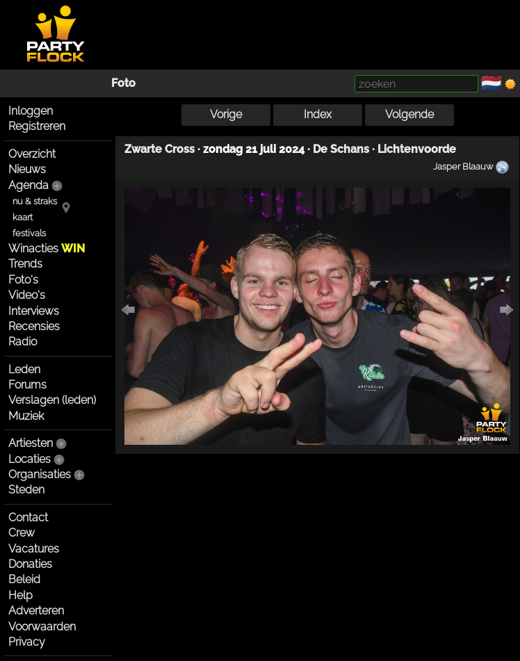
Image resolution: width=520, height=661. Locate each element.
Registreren (36, 126)
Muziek (26, 416)
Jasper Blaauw (463, 166)
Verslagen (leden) (52, 400)
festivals (29, 233)
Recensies (34, 326)
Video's (26, 295)
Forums (27, 384)
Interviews (33, 311)
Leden (24, 369)
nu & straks (35, 201)
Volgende (409, 114)
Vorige (226, 114)
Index (318, 114)
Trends (25, 263)
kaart (23, 217)
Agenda (28, 185)
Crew (21, 532)
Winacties (46, 248)
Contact (28, 517)
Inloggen (30, 110)
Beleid (24, 579)
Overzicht (32, 154)
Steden (26, 489)
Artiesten (30, 443)
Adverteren (36, 610)
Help (20, 595)
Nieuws (27, 169)
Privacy (26, 641)
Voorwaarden (42, 626)
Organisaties (39, 474)
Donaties (30, 564)
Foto (123, 83)
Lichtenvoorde (416, 149)
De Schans (341, 149)
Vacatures (33, 548)
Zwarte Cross (159, 149)
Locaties (29, 459)
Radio (22, 341)
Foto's (23, 279)
